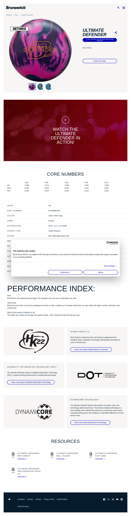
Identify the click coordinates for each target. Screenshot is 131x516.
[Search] (118, 7)
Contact (30, 499)
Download (22, 459)
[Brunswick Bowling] (16, 7)
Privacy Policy (49, 499)
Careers (38, 499)
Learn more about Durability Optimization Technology (31, 382)
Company (21, 499)
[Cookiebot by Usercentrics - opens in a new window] (107, 243)
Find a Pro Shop (100, 61)
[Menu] (124, 8)
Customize (64, 272)
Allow (100, 272)
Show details (109, 266)
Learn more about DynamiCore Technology (90, 422)
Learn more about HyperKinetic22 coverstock (91, 349)
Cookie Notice (62, 499)
